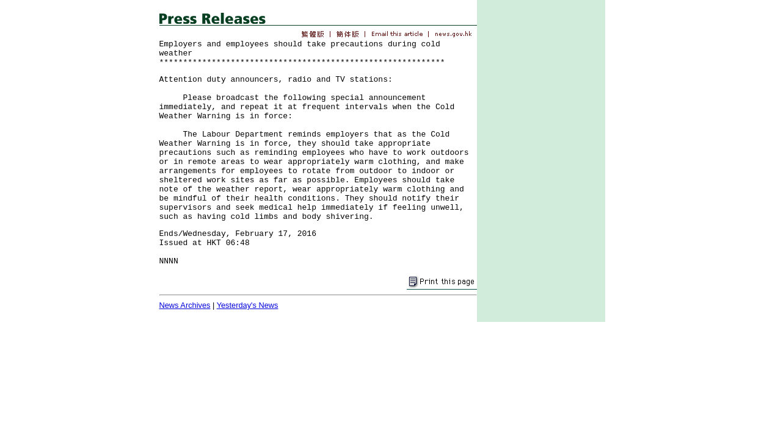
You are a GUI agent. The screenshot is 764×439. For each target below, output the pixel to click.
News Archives (185, 305)
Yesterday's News (247, 305)
